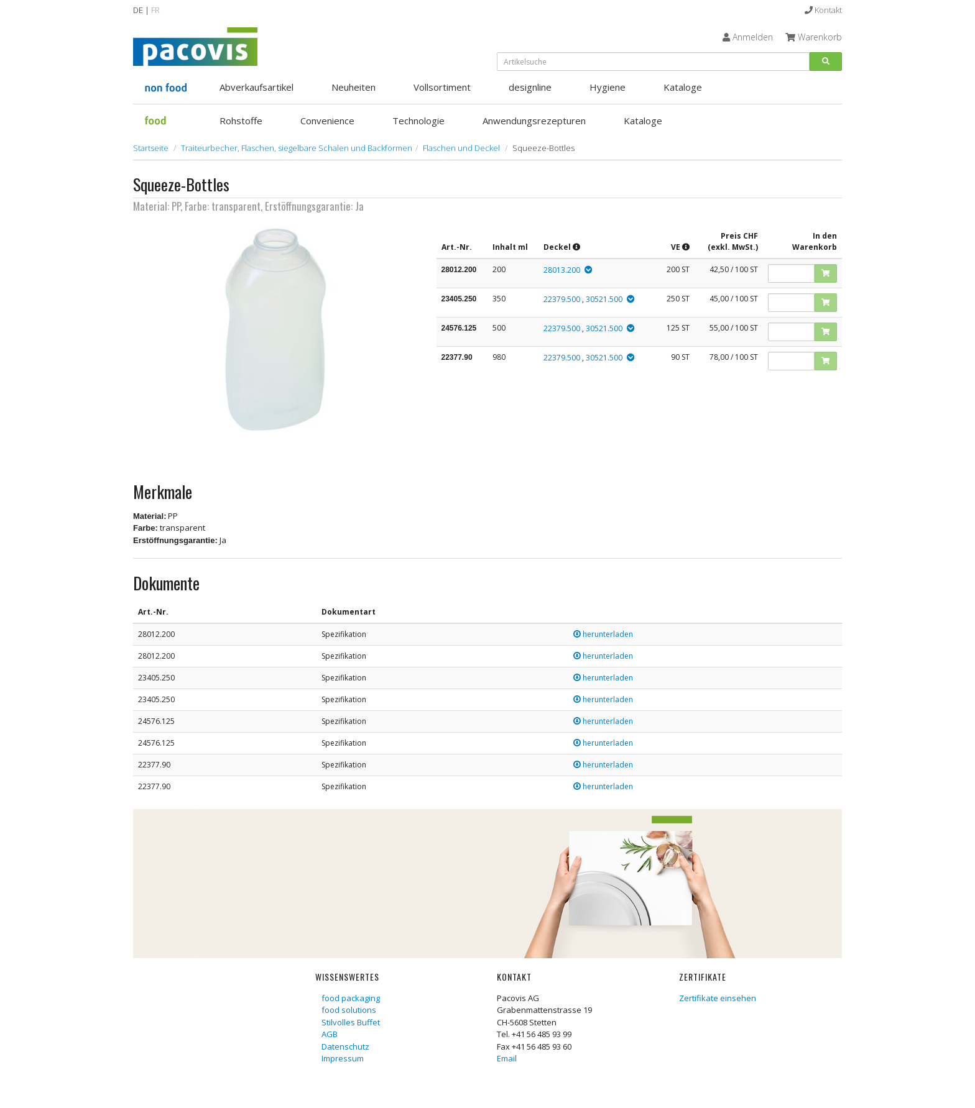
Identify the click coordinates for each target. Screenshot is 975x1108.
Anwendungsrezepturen (534, 120)
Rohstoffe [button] (240, 120)
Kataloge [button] (682, 87)
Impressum (342, 1058)
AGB (329, 1034)
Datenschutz (345, 1046)
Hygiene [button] (607, 87)
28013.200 (561, 270)
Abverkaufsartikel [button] (256, 87)
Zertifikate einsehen (717, 998)
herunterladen (603, 634)
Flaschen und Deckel (461, 147)
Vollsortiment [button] (442, 87)
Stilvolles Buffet (350, 1022)
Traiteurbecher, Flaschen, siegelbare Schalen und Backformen (296, 147)
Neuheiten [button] (353, 87)
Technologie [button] (418, 120)
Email (507, 1058)
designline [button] (530, 87)
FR (155, 10)
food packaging (350, 998)
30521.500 (604, 299)
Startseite (151, 147)
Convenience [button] (327, 120)
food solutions (348, 1009)
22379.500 (561, 299)
